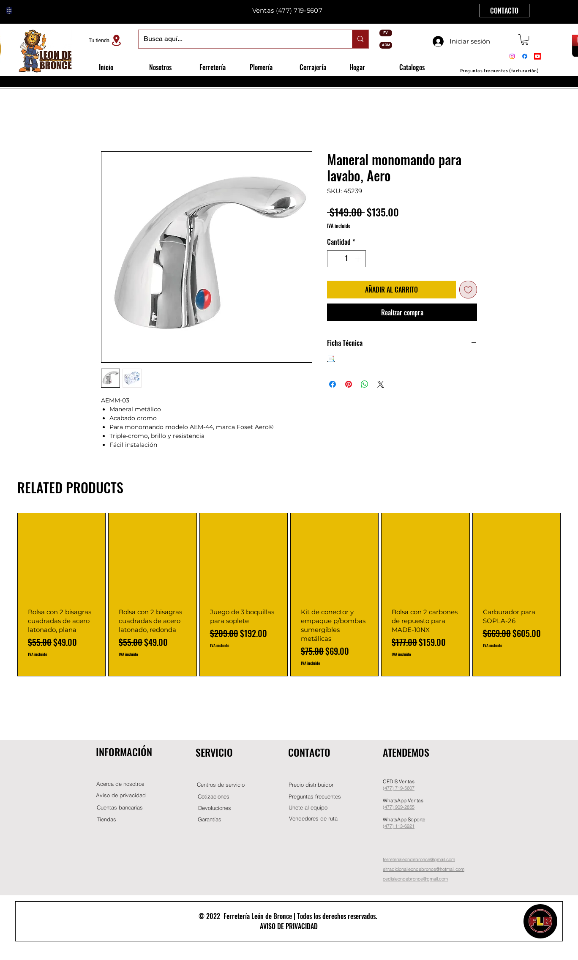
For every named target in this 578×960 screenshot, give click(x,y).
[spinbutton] (346, 259)
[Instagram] (512, 56)
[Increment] (359, 259)
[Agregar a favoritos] (468, 289)
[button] (524, 39)
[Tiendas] (106, 819)
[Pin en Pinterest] (349, 384)
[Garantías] (209, 819)
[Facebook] (524, 56)
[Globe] (9, 10)
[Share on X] (381, 384)
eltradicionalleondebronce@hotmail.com (423, 869)
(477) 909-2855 (398, 807)
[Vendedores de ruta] (313, 818)
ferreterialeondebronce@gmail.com (419, 859)
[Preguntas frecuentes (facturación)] (499, 71)
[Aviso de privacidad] (121, 795)
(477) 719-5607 (299, 10)
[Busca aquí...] (239, 39)
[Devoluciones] (214, 808)
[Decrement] (334, 259)
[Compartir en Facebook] (332, 384)
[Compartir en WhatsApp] (365, 384)
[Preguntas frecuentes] (314, 796)
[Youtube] (537, 56)
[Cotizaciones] (213, 796)
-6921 (408, 826)
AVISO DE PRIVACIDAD (289, 926)
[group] (289, 594)
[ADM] (385, 45)
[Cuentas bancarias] (119, 807)
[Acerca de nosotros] (120, 784)
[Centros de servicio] (220, 785)
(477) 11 (391, 826)
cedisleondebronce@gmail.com (415, 879)
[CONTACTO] (504, 10)
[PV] (385, 33)
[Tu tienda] (106, 40)
